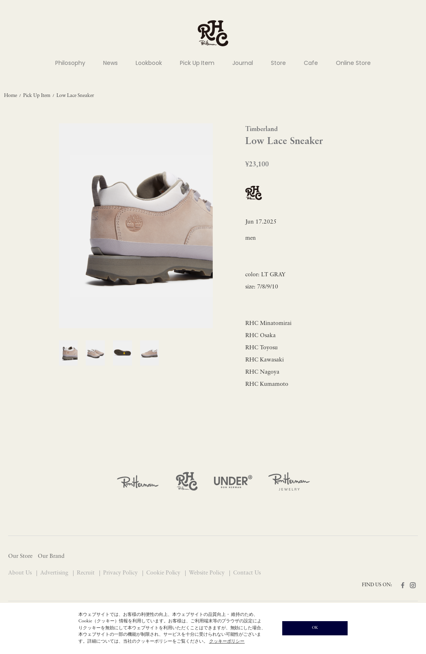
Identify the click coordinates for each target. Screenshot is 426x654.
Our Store (20, 556)
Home (10, 95)
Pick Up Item (197, 63)
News (110, 63)
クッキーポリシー (227, 641)
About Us (20, 573)
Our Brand (51, 556)
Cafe (311, 63)
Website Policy (207, 573)
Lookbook (149, 63)
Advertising (55, 573)
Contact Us (247, 573)
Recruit (86, 573)
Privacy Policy (121, 573)
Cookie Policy (164, 573)
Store (278, 63)
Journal (242, 63)
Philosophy (70, 63)
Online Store (353, 63)
